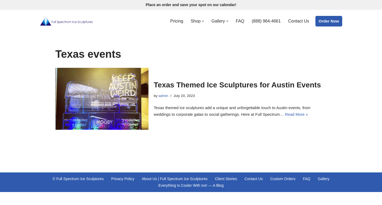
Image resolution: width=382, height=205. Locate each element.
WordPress (84, 198)
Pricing (176, 21)
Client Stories (226, 179)
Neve (44, 198)
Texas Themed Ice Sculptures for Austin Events (237, 85)
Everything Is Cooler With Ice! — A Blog (191, 185)
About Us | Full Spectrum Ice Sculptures (174, 179)
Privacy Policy (122, 179)
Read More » (296, 114)
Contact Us (298, 21)
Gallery (323, 179)
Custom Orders (283, 179)
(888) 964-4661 (266, 21)
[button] (203, 21)
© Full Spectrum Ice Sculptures (78, 179)
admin (163, 96)
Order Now (329, 21)
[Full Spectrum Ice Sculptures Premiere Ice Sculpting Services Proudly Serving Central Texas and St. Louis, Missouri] (66, 21)
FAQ (240, 21)
